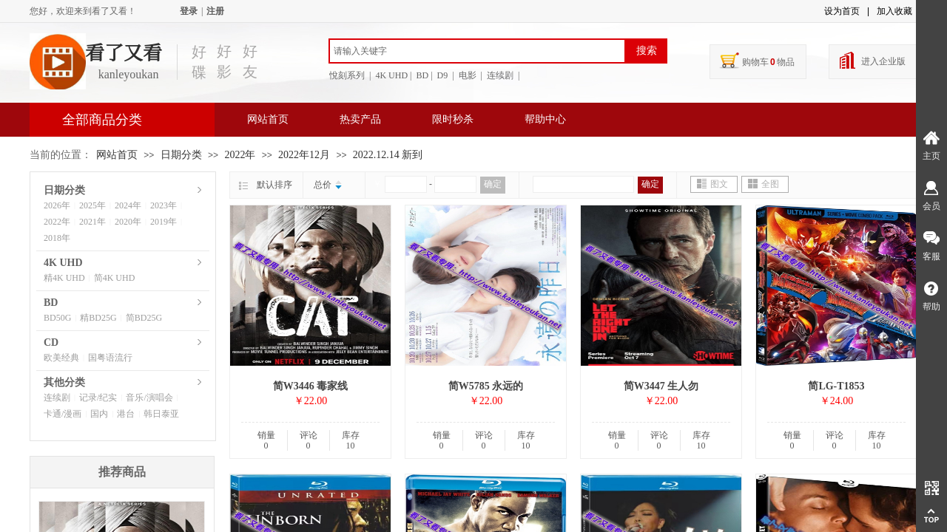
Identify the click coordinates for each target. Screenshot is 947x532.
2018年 (57, 238)
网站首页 (268, 119)
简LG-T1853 (836, 386)
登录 (189, 11)
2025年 (92, 205)
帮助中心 (545, 119)
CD (51, 342)
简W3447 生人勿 (661, 386)
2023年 (163, 205)
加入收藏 (894, 11)
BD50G (57, 318)
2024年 (128, 205)
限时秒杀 (453, 119)
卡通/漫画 (62, 414)
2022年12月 (304, 154)
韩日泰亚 (161, 414)
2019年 (163, 221)
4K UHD (63, 262)
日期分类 (181, 154)
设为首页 (842, 11)
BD (51, 302)
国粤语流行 (110, 357)
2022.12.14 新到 (388, 154)
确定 (493, 184)
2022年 (239, 154)
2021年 (92, 221)
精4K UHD (64, 278)
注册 (215, 11)
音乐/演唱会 (149, 397)
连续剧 (57, 397)
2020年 (128, 221)
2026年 (57, 205)
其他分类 (64, 382)
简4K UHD (114, 278)
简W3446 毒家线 (310, 386)
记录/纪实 (98, 397)
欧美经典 (61, 357)
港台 (126, 414)
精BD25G (98, 318)
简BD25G (144, 318)
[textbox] (477, 51)
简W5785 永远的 (486, 386)
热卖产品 (360, 119)
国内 (99, 414)
